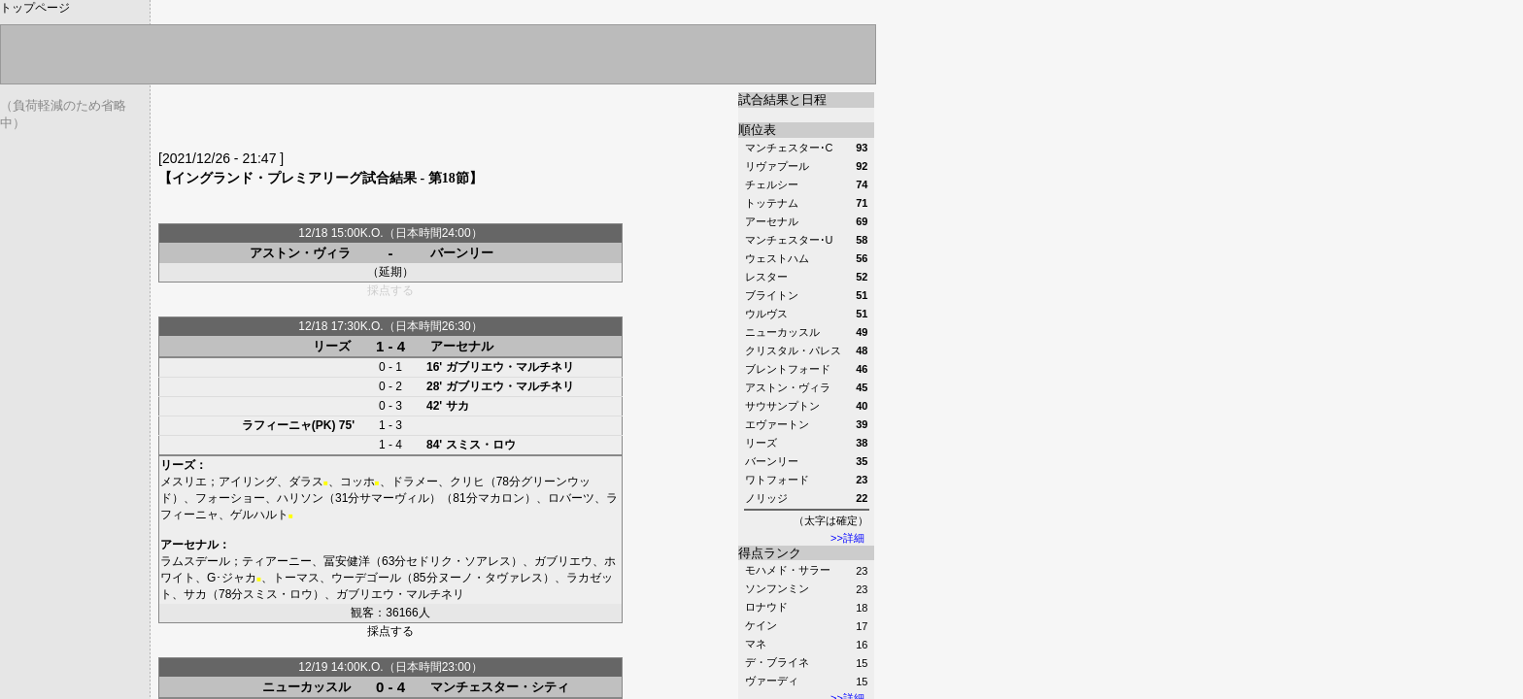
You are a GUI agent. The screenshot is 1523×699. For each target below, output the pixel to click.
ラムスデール (195, 561)
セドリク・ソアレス (458, 561)
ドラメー (414, 481)
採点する (390, 631)
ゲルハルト (259, 514)
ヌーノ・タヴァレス (490, 577)
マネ (755, 643)
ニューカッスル (306, 687)
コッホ (357, 481)
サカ (457, 406)
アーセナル (461, 346)
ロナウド (766, 607)
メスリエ (183, 481)
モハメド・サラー (787, 570)
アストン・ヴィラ (300, 253)
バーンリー (461, 253)
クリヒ (467, 481)
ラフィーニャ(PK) (289, 425)
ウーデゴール (366, 577)
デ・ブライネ (777, 662)
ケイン (761, 625)
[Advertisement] (385, 121)
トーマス (296, 577)
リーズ (332, 346)
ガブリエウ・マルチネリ (510, 367)
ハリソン (300, 498)
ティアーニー (277, 561)
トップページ (35, 8)
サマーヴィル (394, 498)
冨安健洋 (346, 561)
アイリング (248, 481)
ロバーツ (571, 498)
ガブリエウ (563, 561)
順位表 (757, 129)
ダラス (305, 481)
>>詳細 (847, 538)
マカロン (501, 498)
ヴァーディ (771, 680)
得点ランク (769, 553)
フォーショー (230, 498)
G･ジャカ (231, 577)
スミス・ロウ (481, 444)
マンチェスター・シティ (499, 687)
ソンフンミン (777, 588)
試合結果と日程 (782, 99)
